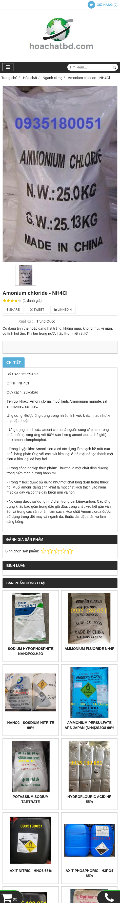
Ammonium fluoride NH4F (89, 649)
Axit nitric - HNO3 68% (31, 871)
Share (13, 309)
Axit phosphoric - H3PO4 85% (89, 873)
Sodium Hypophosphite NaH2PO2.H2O (30, 651)
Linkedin (63, 309)
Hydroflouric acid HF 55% (89, 799)
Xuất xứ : (25, 321)
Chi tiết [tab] (13, 362)
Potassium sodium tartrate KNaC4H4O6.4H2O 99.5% (30, 802)
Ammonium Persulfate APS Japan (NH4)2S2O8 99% (89, 725)
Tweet (37, 309)
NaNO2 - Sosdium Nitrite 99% (30, 725)
